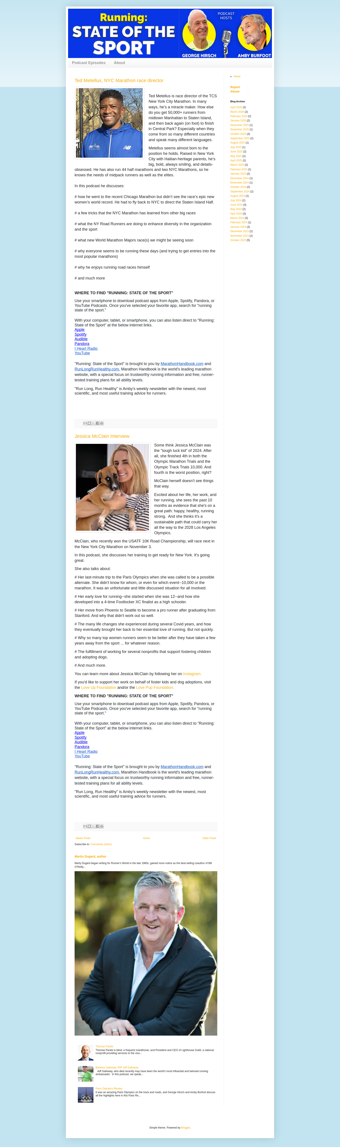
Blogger (185, 1127)
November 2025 (239, 129)
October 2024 (238, 186)
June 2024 (236, 204)
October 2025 (238, 134)
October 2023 (238, 240)
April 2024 (236, 213)
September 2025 (240, 138)
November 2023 (239, 235)
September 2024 (240, 191)
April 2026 (236, 107)
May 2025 (236, 156)
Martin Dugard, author (90, 856)
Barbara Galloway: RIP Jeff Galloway (117, 1067)
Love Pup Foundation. (155, 687)
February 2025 (238, 169)
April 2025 (236, 160)
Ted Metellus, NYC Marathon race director (119, 80)
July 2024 (235, 200)
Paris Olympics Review (109, 1088)
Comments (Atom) (100, 844)
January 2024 (238, 226)
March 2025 (237, 164)
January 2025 (238, 173)
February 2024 (238, 222)
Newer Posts (83, 838)
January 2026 (238, 120)
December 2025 (239, 125)
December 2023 (239, 231)
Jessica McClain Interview (102, 436)
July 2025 (235, 147)
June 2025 (236, 151)
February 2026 (238, 116)
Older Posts (209, 838)
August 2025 (237, 142)
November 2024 (239, 182)
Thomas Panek (104, 1046)
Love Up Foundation (98, 687)
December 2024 (239, 178)
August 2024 (237, 195)
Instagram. (193, 674)
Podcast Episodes (89, 63)
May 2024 (236, 209)
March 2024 (237, 218)
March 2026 (237, 111)
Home (146, 838)
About (119, 63)
